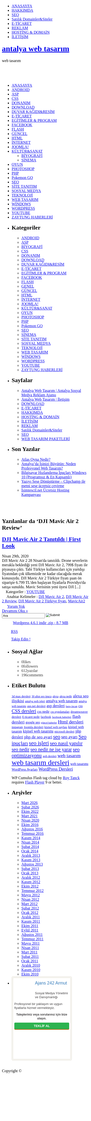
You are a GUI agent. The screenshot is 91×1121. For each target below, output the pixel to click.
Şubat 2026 (30, 807)
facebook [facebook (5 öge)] (46, 717)
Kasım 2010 (30, 970)
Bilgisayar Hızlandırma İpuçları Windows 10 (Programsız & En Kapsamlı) (53, 475)
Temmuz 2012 (32, 891)
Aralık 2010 (30, 965)
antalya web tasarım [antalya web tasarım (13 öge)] (62, 701)
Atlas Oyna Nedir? (35, 459)
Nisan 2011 (30, 948)
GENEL (27, 286)
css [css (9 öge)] (80, 706)
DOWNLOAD (23, 107)
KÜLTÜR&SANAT (27, 151)
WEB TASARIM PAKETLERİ (45, 439)
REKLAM (20, 28)
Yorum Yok (16, 606)
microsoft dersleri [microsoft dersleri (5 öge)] (64, 731)
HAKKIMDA (22, 10)
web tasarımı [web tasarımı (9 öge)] (79, 764)
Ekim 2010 (30, 974)
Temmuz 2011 (32, 939)
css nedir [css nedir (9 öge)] (43, 711)
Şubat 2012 (30, 908)
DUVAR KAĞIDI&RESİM (33, 112)
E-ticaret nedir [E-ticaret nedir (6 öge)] (31, 717)
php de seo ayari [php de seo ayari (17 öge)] (38, 736)
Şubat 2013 (30, 869)
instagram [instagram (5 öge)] (17, 727)
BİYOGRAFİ (31, 156)
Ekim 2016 (30, 825)
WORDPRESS (23, 208)
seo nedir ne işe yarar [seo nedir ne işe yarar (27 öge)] (51, 749)
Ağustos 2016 (32, 829)
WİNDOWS (21, 204)
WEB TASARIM (25, 200)
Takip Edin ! (21, 639)
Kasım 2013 (30, 860)
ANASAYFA (22, 6)
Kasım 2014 (30, 838)
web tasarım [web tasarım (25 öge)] (69, 755)
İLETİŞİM (20, 37)
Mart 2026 (29, 803)
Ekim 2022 (30, 811)
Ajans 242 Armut (51, 983)
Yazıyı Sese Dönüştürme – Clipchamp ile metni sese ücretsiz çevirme (53, 483)
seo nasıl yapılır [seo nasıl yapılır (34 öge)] (66, 743)
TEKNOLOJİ (22, 195)
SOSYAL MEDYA (26, 191)
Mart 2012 (29, 904)
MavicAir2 (76, 601)
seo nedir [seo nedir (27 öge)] (20, 749)
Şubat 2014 (30, 847)
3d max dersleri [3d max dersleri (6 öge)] (21, 696)
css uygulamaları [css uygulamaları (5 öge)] (60, 711)
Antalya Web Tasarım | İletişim (45, 399)
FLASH (18, 129)
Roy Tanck (71, 778)
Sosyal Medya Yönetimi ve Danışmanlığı (51, 995)
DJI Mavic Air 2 (51, 597)
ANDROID (21, 90)
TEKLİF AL (42, 1026)
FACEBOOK (22, 125)
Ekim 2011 (29, 926)
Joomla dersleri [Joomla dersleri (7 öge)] (33, 727)
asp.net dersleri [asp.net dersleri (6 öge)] (36, 706)
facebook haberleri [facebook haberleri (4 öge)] (61, 717)
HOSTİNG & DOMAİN (31, 32)
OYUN (17, 164)
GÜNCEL (19, 134)
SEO (15, 15)
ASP (15, 94)
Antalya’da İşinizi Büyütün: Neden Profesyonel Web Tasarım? (48, 466)
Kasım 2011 (30, 921)
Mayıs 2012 (30, 895)
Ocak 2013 (29, 873)
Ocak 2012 (29, 913)
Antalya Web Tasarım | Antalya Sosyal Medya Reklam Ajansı (51, 392)
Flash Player (35, 782)
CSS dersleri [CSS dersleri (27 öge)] (24, 711)
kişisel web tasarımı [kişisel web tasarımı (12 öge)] (38, 731)
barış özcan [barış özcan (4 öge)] (71, 706)
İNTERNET (21, 142)
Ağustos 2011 (32, 934)
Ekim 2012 (30, 886)
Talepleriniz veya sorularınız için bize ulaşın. (41, 1016)
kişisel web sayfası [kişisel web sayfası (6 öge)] (55, 727)
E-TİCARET (22, 23)
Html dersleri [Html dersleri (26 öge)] (70, 721)
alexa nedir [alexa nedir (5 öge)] (65, 696)
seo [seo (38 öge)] (56, 736)
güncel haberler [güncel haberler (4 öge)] (49, 722)
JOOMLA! (20, 147)
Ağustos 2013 (32, 864)
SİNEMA (28, 160)
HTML (17, 138)
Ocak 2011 (29, 961)
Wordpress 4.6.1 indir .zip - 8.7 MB (40, 623)
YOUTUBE (21, 213)
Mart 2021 (29, 816)
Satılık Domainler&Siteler (32, 19)
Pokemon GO (22, 178)
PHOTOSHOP (23, 169)
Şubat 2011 (30, 956)
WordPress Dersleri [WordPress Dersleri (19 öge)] (56, 769)
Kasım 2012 (30, 882)
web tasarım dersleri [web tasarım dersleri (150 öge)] (40, 762)
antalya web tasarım (35, 48)
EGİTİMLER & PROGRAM (34, 120)
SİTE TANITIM (24, 186)
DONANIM (21, 103)
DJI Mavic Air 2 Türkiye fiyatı (42, 601)
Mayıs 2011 (30, 943)
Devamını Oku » (15, 611)
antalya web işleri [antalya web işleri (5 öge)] (35, 701)
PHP (15, 173)
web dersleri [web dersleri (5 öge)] (50, 756)
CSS (15, 98)
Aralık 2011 (30, 917)
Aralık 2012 (30, 877)
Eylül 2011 (29, 930)
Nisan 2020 (30, 820)
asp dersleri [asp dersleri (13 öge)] (56, 705)
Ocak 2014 (29, 851)
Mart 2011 (29, 952)
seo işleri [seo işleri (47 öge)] (39, 743)
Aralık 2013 (30, 855)
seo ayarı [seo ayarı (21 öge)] (69, 736)
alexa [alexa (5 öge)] (56, 696)
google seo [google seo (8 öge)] (32, 722)
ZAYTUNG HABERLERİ (32, 217)
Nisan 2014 (30, 842)
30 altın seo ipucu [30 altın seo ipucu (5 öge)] (42, 696)
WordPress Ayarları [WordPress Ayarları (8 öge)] (25, 769)
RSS (14, 631)
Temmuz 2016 (32, 833)
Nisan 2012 (30, 899)
